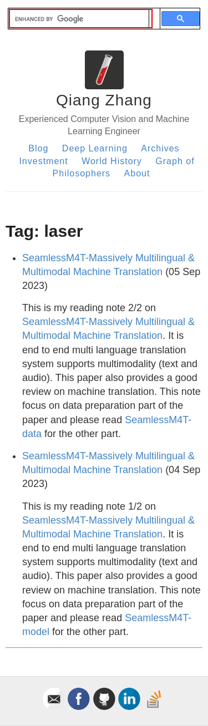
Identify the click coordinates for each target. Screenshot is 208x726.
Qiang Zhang (104, 100)
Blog (38, 148)
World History (112, 161)
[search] (79, 19)
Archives (160, 148)
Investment (43, 161)
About (137, 173)
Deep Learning (95, 148)
